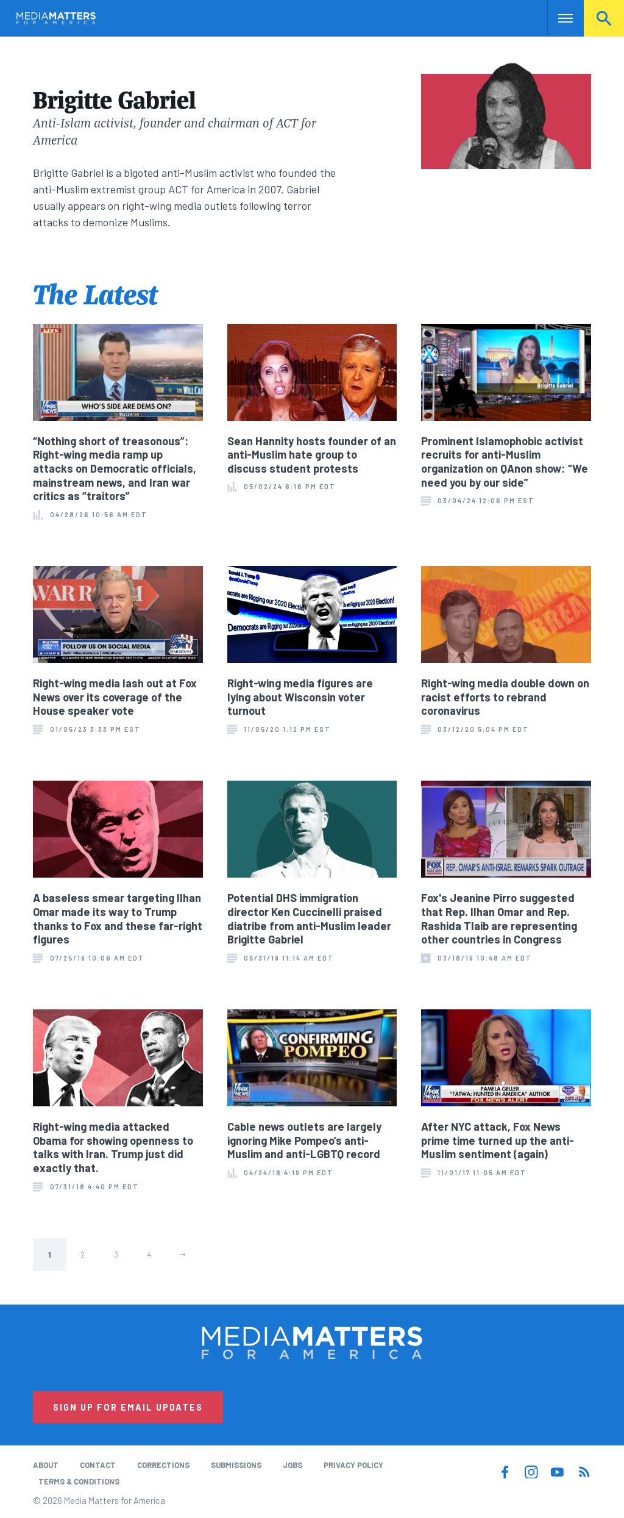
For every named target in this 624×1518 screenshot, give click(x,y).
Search (604, 18)
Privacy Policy (353, 1465)
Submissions (236, 1465)
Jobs (292, 1465)
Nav (558, 18)
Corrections (163, 1465)
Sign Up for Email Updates (128, 1407)
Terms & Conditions (78, 1481)
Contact (98, 1465)
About (45, 1465)
